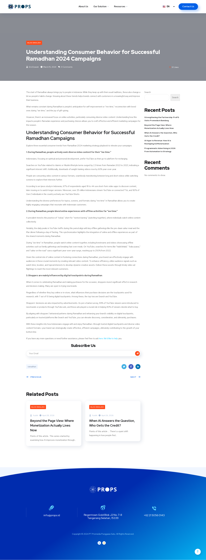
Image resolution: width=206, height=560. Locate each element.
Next (135, 377)
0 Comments (65, 67)
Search (147, 92)
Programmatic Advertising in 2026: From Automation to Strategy (160, 150)
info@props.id (52, 515)
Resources (119, 6)
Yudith (34, 415)
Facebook (130, 367)
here (101, 338)
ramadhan (32, 366)
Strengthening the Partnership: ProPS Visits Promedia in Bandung (161, 119)
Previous (33, 377)
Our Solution (100, 6)
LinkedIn (137, 367)
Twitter (124, 367)
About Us (83, 6)
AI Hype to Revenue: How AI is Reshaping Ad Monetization (157, 142)
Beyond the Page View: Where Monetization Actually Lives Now (52, 425)
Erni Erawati (32, 67)
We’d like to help (111, 338)
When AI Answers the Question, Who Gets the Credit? (112, 423)
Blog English (34, 43)
